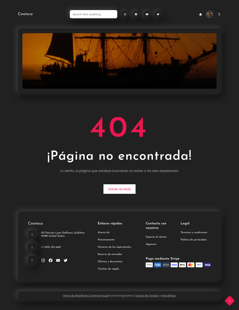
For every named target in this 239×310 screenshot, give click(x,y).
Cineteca (25, 14)
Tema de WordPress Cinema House (86, 296)
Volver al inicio (119, 189)
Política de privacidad (193, 239)
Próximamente (106, 239)
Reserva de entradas (110, 254)
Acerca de (104, 232)
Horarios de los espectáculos (114, 247)
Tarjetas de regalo (108, 268)
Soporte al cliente (156, 237)
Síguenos (151, 244)
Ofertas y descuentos (110, 261)
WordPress (169, 296)
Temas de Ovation (147, 296)
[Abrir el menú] (219, 14)
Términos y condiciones (194, 232)
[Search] (112, 14)
